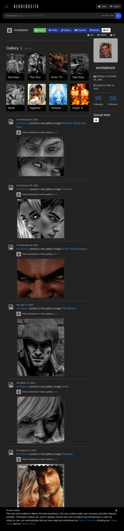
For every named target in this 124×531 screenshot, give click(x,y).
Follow (39, 30)
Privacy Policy (28, 523)
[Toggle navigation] (6, 6)
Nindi (11, 108)
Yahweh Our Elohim (64, 108)
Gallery (66, 30)
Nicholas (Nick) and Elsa (24, 77)
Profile (53, 30)
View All (28, 48)
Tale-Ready (79, 77)
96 (98, 98)
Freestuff (80, 30)
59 (113, 98)
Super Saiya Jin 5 (83, 108)
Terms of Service (87, 520)
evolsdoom (22, 123)
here (55, 132)
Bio (106, 30)
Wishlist (94, 30)
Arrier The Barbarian (64, 77)
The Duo (35, 77)
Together (35, 108)
